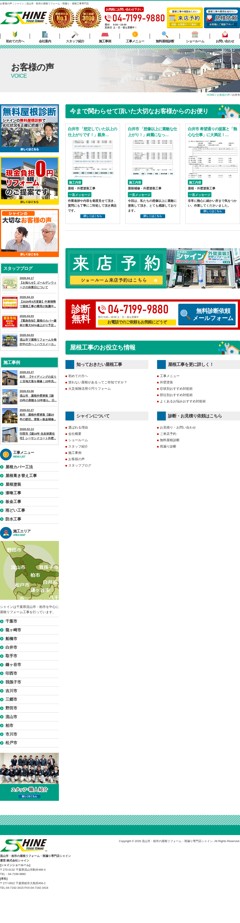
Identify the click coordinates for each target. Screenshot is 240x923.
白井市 (11, 647)
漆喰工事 (13, 493)
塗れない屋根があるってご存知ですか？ (97, 382)
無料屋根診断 (165, 37)
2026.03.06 (29, 396)
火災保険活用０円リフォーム (89, 388)
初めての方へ (15, 37)
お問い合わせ (225, 37)
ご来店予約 (168, 434)
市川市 (11, 734)
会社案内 (45, 37)
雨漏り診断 (168, 446)
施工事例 (105, 37)
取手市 (11, 656)
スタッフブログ (79, 465)
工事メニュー (135, 37)
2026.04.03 (29, 321)
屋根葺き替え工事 (21, 476)
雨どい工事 (15, 510)
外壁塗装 (166, 382)
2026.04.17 (29, 283)
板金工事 (13, 501)
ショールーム (195, 37)
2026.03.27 (29, 377)
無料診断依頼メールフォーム (206, 314)
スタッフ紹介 (75, 37)
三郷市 (11, 699)
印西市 (11, 673)
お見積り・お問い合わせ (178, 427)
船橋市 (11, 638)
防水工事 (13, 519)
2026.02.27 (29, 415)
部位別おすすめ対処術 (176, 395)
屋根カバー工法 (19, 467)
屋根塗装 (13, 484)
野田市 (11, 708)
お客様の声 (76, 459)
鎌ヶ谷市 (13, 664)
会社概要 (74, 434)
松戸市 (11, 743)
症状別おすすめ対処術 (176, 388)
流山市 (11, 717)
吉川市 (11, 691)
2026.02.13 (29, 434)
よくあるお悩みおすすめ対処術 (183, 401)
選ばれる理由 (78, 427)
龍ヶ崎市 (13, 630)
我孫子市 (13, 682)
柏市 (9, 725)
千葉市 (11, 621)
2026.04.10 (29, 302)
